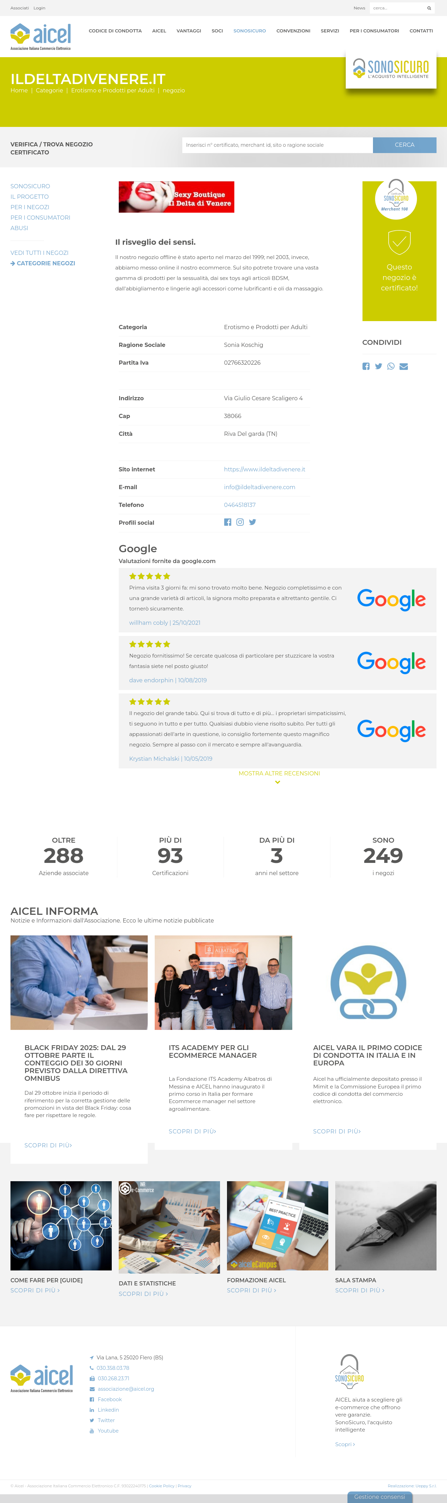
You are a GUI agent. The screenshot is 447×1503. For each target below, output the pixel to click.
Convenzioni (293, 30)
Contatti (421, 30)
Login (39, 7)
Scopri (345, 1444)
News (359, 7)
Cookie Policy (162, 1485)
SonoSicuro (250, 30)
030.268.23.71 (113, 1378)
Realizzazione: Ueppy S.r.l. (412, 1485)
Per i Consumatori (374, 30)
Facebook (110, 1399)
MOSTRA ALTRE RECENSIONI (278, 777)
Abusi (19, 228)
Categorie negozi (46, 263)
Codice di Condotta (115, 30)
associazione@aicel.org (126, 1389)
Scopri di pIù (48, 1145)
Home (19, 90)
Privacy (184, 1485)
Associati (19, 7)
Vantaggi (189, 30)
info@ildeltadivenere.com (260, 487)
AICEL (159, 30)
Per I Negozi (29, 207)
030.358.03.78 (113, 1368)
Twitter (106, 1420)
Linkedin (108, 1410)
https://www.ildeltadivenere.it (265, 469)
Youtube (108, 1431)
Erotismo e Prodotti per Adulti (113, 90)
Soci (217, 30)
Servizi (330, 30)
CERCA (405, 145)
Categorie (49, 90)
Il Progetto (29, 196)
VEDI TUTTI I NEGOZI (39, 253)
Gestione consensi (379, 1497)
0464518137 (240, 505)
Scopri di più (35, 1290)
